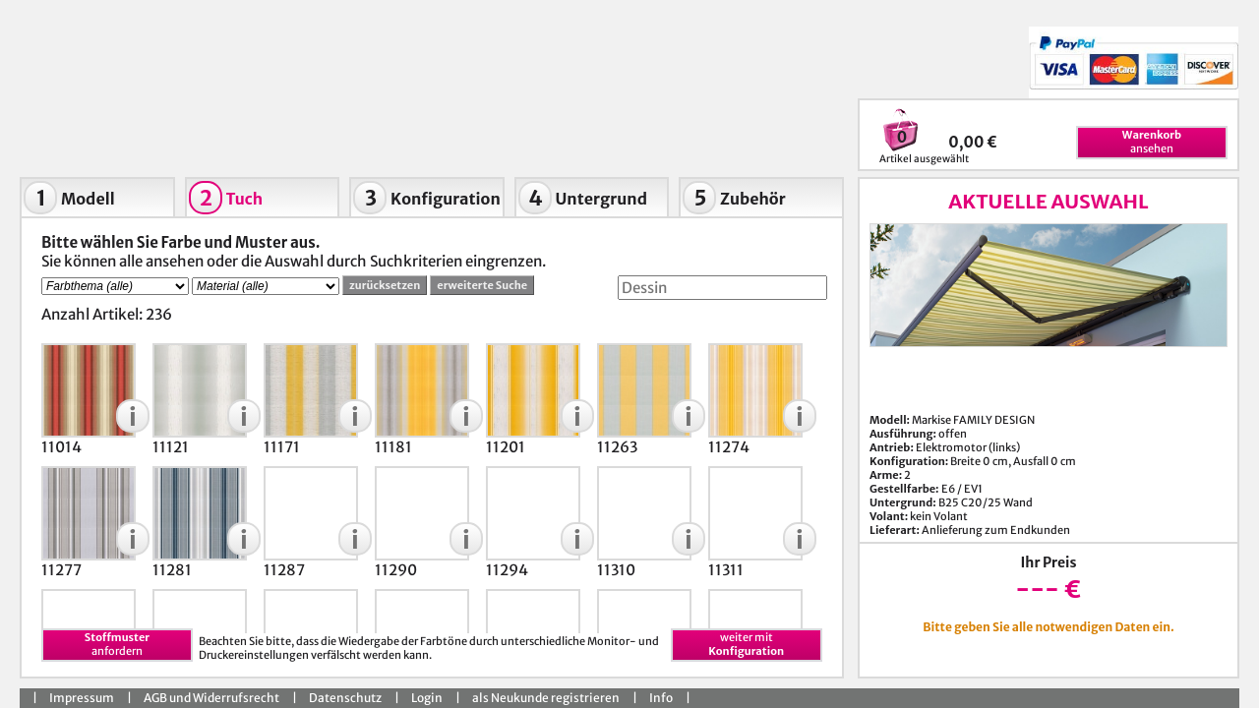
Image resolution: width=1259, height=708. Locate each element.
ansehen (1151, 141)
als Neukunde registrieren (546, 697)
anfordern (117, 644)
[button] (133, 416)
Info (661, 697)
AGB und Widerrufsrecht (211, 697)
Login (427, 697)
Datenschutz (345, 697)
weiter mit (746, 644)
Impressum (81, 697)
